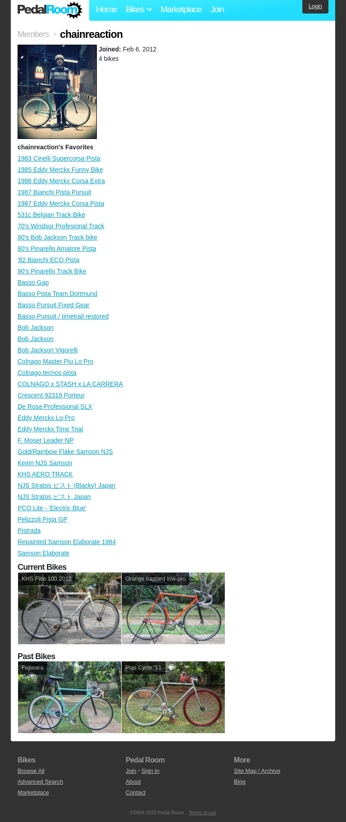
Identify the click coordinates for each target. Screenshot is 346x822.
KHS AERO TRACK (45, 474)
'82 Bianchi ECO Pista (48, 259)
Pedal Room (50, 10)
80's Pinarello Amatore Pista (57, 248)
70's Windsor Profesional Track (61, 226)
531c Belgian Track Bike (51, 214)
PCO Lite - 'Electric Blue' (52, 508)
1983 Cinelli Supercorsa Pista (59, 158)
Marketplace (180, 9)
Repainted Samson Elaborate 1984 (67, 541)
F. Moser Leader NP (46, 440)
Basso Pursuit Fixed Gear (54, 305)
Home (106, 9)
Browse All (31, 770)
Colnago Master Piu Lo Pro (55, 361)
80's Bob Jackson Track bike (57, 237)
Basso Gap (33, 282)
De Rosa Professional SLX (55, 406)
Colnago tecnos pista (47, 372)
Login (315, 6)
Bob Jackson (36, 327)
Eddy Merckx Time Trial (50, 429)
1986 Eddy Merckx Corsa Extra (61, 181)
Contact (136, 792)
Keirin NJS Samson (45, 462)
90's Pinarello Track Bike (52, 271)
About (133, 781)
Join (217, 9)
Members (33, 34)
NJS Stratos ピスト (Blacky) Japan (66, 485)
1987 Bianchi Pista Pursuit (54, 192)
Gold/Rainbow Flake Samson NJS (65, 451)
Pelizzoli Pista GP (42, 519)
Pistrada (29, 530)
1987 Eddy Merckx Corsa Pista (61, 203)
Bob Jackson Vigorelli (48, 350)
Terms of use (202, 812)
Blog (240, 781)
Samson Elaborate (43, 553)
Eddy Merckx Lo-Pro (46, 417)
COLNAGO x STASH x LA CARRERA (70, 384)
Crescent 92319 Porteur (51, 395)
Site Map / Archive (257, 770)
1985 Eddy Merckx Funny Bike (60, 169)
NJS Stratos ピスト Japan (54, 496)
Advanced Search (40, 781)
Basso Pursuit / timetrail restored (63, 316)
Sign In (150, 770)
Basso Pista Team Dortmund (57, 293)
